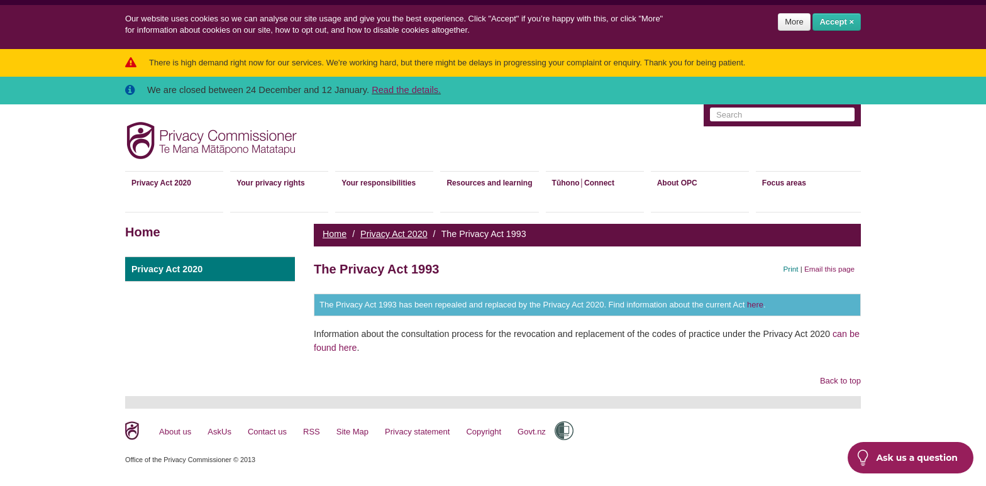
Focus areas (784, 183)
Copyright (483, 431)
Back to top (840, 380)
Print (791, 269)
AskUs (219, 431)
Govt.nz (532, 431)
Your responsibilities (378, 183)
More (794, 21)
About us (175, 431)
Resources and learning (489, 183)
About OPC (677, 183)
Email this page (829, 269)
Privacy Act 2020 (161, 183)
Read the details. (406, 90)
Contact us (267, 431)
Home (334, 234)
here (755, 304)
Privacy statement (417, 431)
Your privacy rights (270, 183)
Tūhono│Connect (583, 183)
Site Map (352, 431)
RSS (311, 431)
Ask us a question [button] (907, 458)
